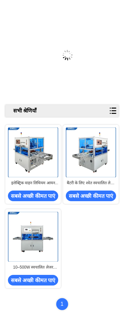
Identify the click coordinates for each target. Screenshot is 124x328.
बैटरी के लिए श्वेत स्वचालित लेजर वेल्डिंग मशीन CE (91, 183)
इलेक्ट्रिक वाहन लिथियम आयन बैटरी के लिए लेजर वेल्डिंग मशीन (33, 183)
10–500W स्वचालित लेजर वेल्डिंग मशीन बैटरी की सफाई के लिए (33, 267)
